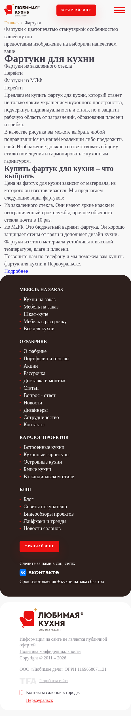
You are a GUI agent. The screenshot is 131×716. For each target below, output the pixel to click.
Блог (28, 499)
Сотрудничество (41, 417)
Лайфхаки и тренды (45, 521)
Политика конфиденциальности (50, 651)
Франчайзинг (76, 10)
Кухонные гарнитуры (46, 454)
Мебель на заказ (41, 307)
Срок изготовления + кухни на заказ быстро (62, 581)
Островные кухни (43, 462)
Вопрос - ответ (40, 395)
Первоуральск (39, 700)
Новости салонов (42, 528)
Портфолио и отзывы (46, 358)
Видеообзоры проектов (49, 514)
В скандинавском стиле (49, 476)
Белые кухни (37, 469)
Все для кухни (39, 328)
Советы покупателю (45, 506)
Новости (33, 403)
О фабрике (35, 351)
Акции (31, 366)
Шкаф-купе (36, 314)
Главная (12, 22)
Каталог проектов (44, 437)
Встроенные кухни (44, 447)
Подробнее (16, 271)
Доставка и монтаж (45, 380)
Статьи (31, 388)
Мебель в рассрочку (45, 321)
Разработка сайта (53, 681)
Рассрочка (34, 373)
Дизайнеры (36, 410)
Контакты (34, 424)
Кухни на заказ (40, 299)
